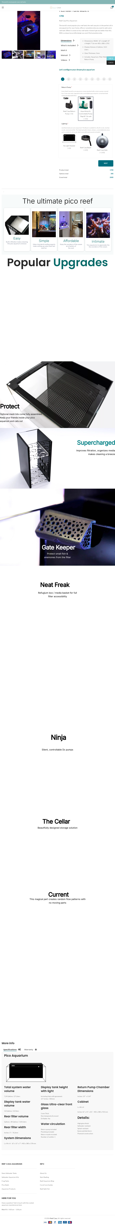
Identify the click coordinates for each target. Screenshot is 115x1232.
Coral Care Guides (46, 1185)
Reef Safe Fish (45, 1189)
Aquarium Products (8, 1189)
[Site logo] (57, 7)
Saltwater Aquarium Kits (10, 1177)
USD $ (110, 58)
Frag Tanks (5, 1181)
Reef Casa (53, 1218)
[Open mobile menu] (3, 7)
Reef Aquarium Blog (47, 1181)
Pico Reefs (5, 1185)
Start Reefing (44, 1177)
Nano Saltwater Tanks (9, 1173)
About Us (43, 1173)
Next (106, 163)
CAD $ (110, 63)
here (20, 1205)
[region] (57, 225)
